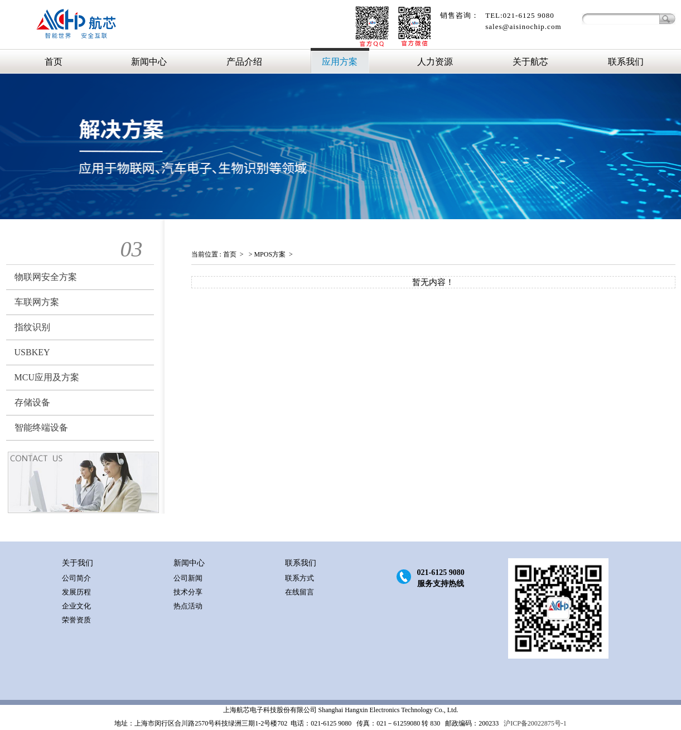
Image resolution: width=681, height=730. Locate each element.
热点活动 (187, 606)
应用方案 (340, 61)
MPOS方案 (270, 254)
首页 (53, 61)
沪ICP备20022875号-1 (534, 723)
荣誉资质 (76, 620)
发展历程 (76, 592)
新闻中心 (149, 61)
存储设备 (32, 402)
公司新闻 (187, 578)
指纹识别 (32, 327)
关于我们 (77, 563)
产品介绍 (244, 61)
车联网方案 (37, 302)
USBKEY (32, 352)
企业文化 (76, 606)
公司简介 (76, 578)
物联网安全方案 (46, 277)
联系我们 (626, 61)
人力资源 (435, 61)
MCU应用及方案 (47, 377)
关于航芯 (530, 61)
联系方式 (299, 578)
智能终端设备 (41, 427)
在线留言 (299, 592)
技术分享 (187, 592)
